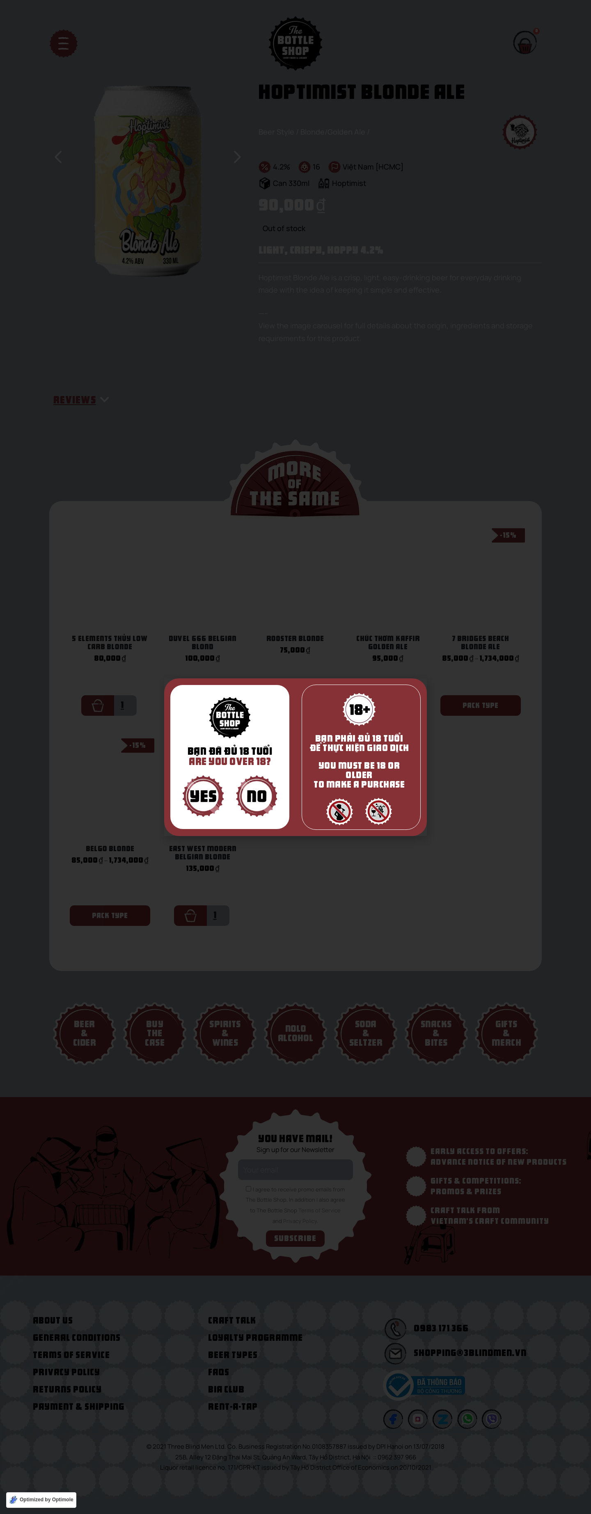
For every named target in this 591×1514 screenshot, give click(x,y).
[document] (295, 757)
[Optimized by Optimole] (41, 1500)
